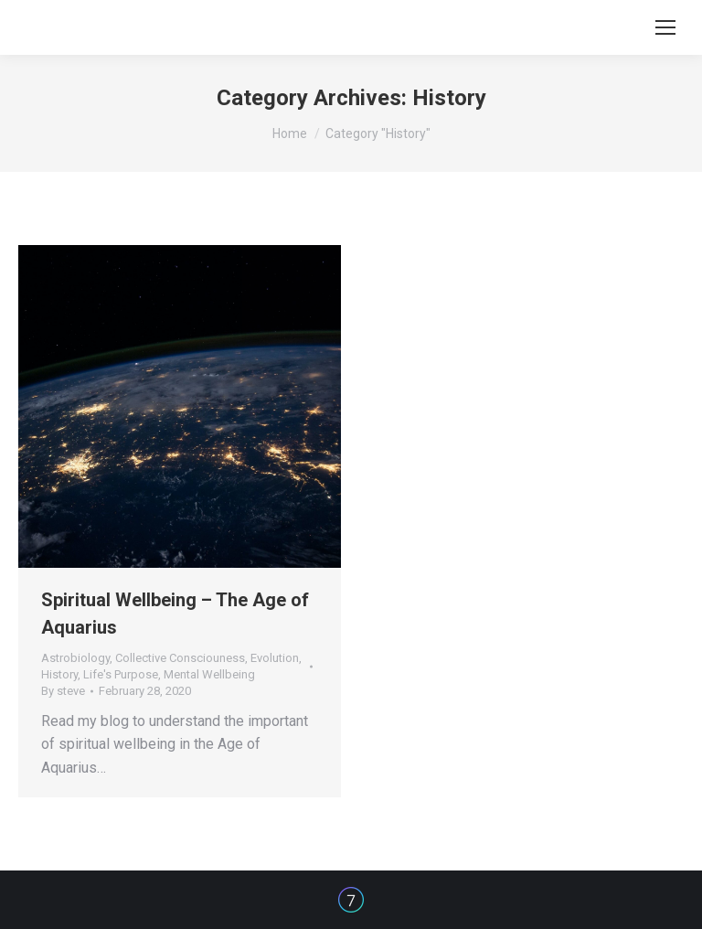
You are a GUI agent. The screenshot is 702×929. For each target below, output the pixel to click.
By (63, 691)
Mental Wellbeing (209, 674)
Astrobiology (75, 658)
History (59, 674)
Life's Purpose (120, 674)
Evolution (274, 658)
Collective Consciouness (180, 658)
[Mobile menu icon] (665, 27)
